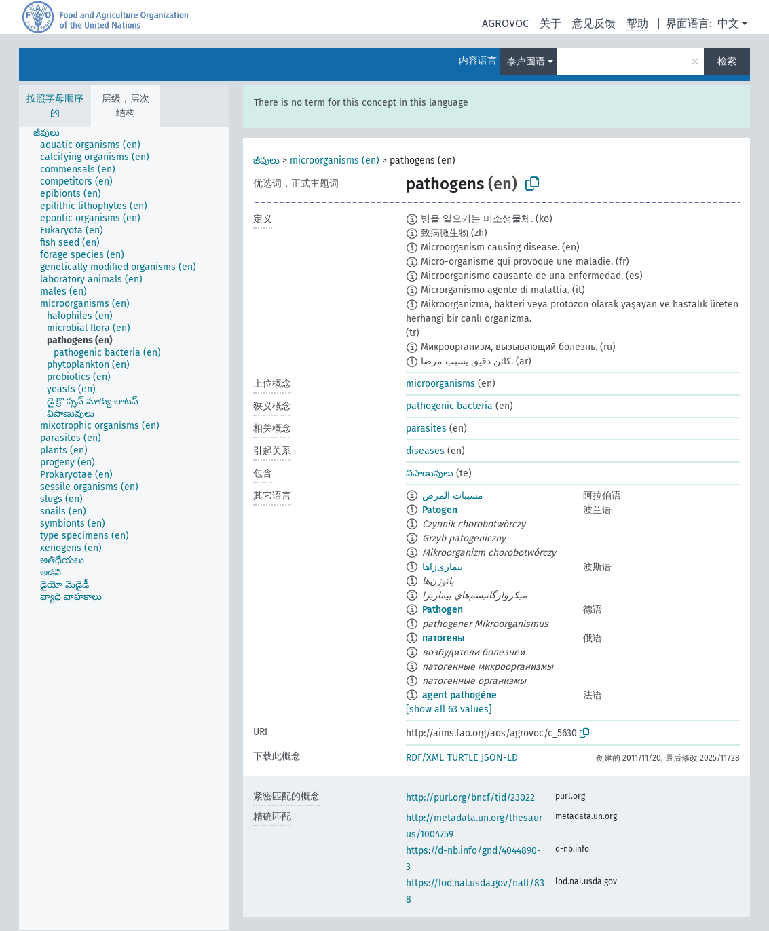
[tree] (124, 528)
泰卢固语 (526, 61)
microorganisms (440, 384)
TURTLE (462, 757)
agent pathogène (459, 695)
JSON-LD (499, 757)
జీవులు (266, 160)
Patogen (439, 510)
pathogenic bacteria (449, 406)
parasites (426, 428)
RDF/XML (425, 757)
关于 (550, 23)
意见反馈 (594, 23)
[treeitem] (52, 133)
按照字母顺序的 (54, 106)
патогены (443, 638)
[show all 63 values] (449, 709)
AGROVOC (505, 23)
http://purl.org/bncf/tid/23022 (470, 797)
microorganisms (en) (334, 160)
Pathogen (442, 609)
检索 (726, 61)
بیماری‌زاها (442, 567)
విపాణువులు (429, 473)
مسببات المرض (452, 495)
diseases (425, 451)
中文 (728, 23)
